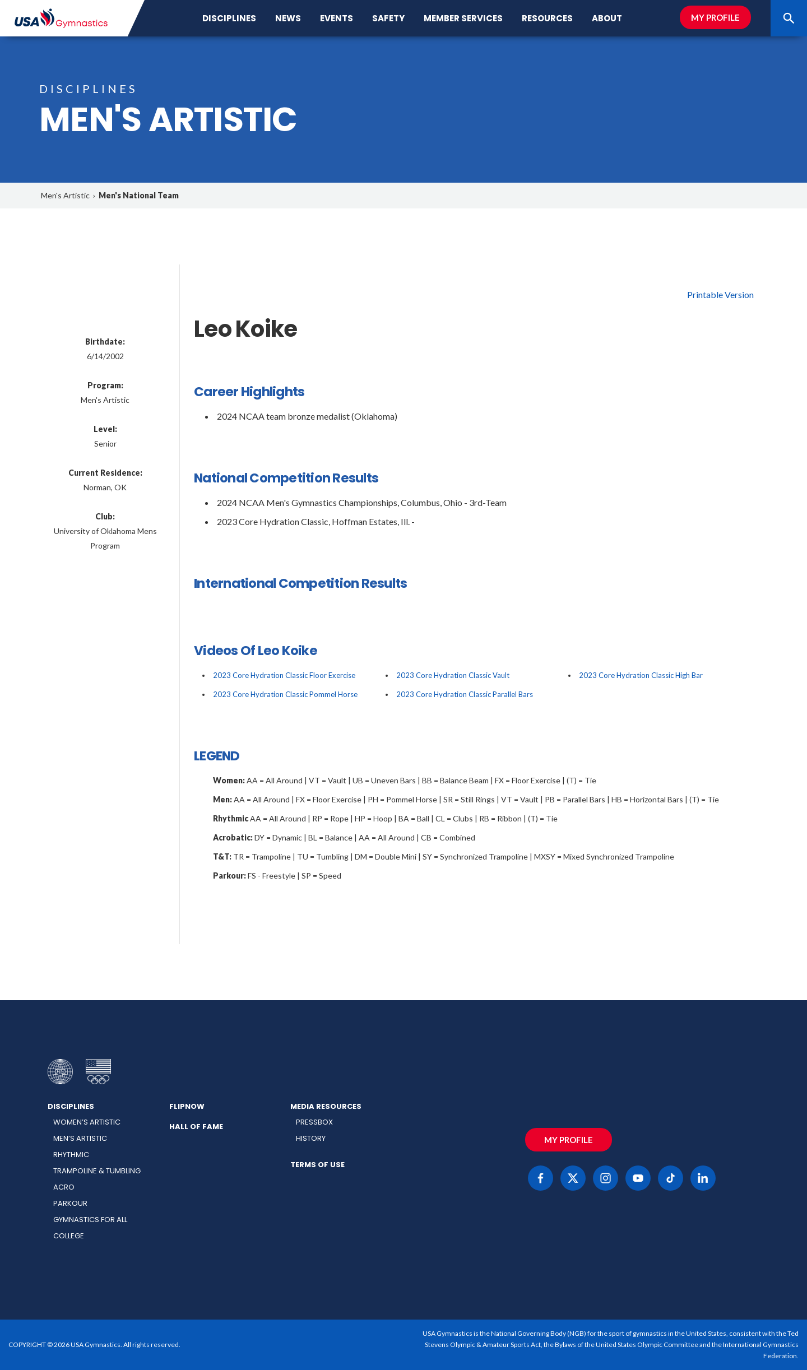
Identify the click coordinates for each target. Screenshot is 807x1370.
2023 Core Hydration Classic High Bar (641, 675)
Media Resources (325, 1106)
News (288, 18)
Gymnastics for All (90, 1219)
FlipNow (187, 1106)
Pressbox (314, 1122)
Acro (64, 1187)
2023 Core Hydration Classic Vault (452, 675)
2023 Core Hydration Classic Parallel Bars (464, 694)
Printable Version (720, 294)
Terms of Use (317, 1164)
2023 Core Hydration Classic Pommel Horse (285, 694)
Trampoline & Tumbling (97, 1170)
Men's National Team (139, 195)
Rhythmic (71, 1154)
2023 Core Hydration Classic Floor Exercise (284, 675)
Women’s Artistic (86, 1122)
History (311, 1138)
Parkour (70, 1203)
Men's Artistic (65, 195)
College (68, 1235)
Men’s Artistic (80, 1138)
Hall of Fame (196, 1126)
